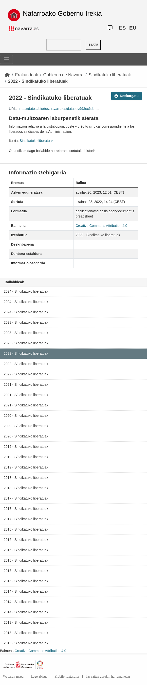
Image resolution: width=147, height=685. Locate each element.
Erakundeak (26, 74)
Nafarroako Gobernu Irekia (62, 13)
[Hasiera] (7, 74)
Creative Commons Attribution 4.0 (40, 651)
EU (132, 28)
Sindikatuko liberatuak (110, 74)
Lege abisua (39, 676)
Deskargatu (126, 96)
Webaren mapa (13, 676)
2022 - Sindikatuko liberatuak (38, 81)
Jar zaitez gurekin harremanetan (108, 676)
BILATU (93, 44)
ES (122, 28)
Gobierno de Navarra (63, 74)
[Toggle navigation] (6, 59)
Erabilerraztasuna (67, 676)
